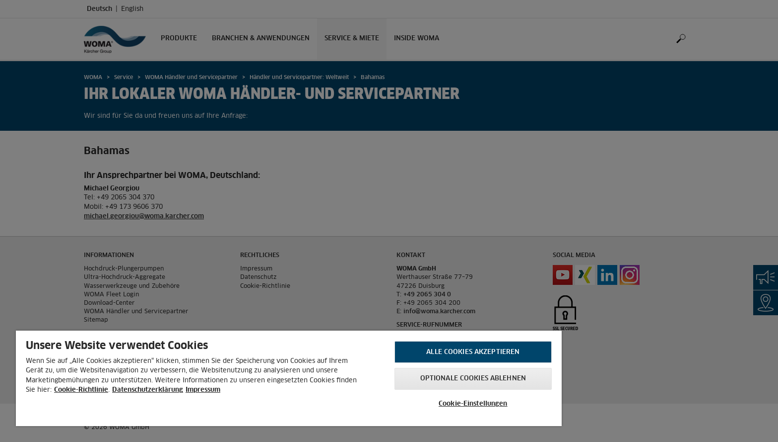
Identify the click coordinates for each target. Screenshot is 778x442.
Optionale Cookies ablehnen (473, 378)
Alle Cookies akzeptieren (472, 352)
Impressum (203, 390)
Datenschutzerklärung (147, 390)
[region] (289, 378)
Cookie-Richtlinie (81, 390)
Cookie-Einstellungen (473, 404)
